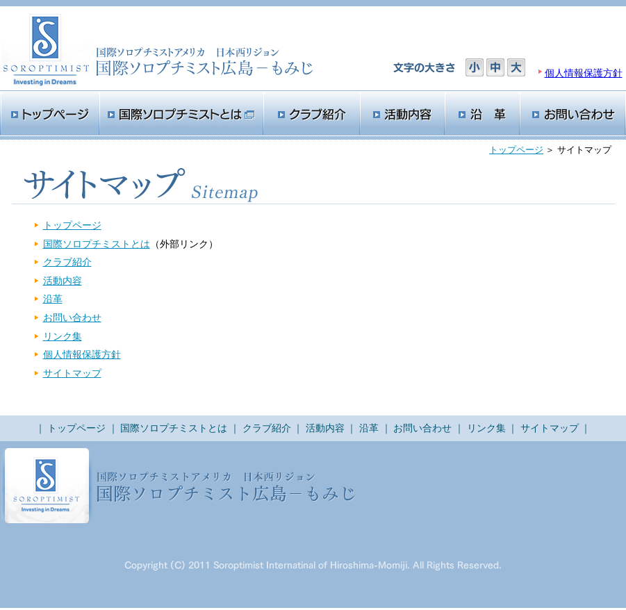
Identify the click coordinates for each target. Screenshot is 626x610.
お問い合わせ (72, 317)
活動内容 (62, 280)
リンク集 (62, 336)
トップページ (516, 150)
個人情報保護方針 (584, 73)
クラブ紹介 (67, 261)
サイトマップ (72, 373)
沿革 (53, 298)
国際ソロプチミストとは (96, 243)
